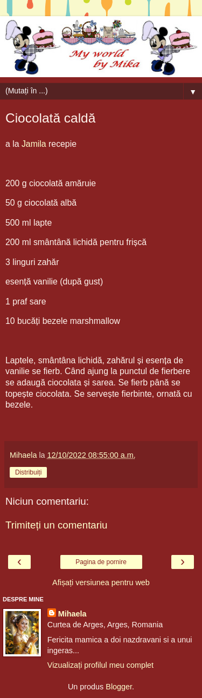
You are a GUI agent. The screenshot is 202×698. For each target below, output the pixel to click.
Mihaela (72, 613)
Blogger (119, 686)
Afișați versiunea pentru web (101, 582)
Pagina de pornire (101, 562)
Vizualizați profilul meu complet (100, 665)
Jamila (34, 143)
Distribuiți (28, 472)
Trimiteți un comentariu (56, 525)
